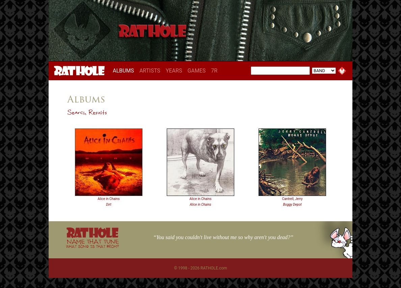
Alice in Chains (108, 199)
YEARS (174, 70)
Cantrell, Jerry (292, 199)
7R (214, 70)
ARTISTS (149, 70)
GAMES (196, 70)
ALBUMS (125, 70)
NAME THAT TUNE (92, 243)
